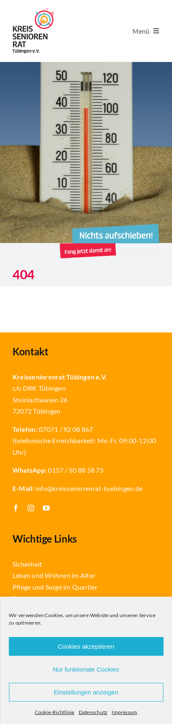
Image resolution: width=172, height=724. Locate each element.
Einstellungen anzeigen (86, 692)
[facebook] (15, 508)
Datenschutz (93, 712)
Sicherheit (27, 564)
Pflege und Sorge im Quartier (55, 587)
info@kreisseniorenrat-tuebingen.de (88, 488)
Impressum (124, 712)
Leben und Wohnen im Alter (53, 575)
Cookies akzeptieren (86, 646)
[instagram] (30, 508)
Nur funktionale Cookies (86, 669)
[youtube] (46, 508)
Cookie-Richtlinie (55, 712)
